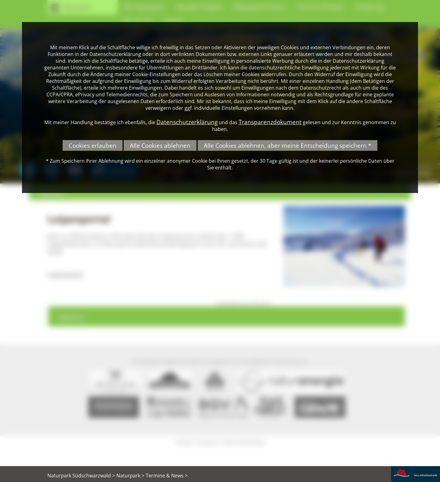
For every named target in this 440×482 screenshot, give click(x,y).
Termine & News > (167, 475)
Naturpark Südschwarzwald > (81, 475)
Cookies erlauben (92, 145)
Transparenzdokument (270, 122)
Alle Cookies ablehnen (160, 145)
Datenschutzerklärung (187, 122)
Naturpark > (130, 475)
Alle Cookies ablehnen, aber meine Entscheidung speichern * (287, 145)
